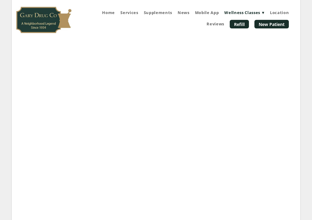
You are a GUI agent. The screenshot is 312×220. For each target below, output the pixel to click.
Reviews (215, 24)
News (184, 12)
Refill (239, 24)
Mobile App (207, 12)
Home (108, 12)
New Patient (272, 24)
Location (279, 12)
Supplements (158, 12)
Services (129, 12)
